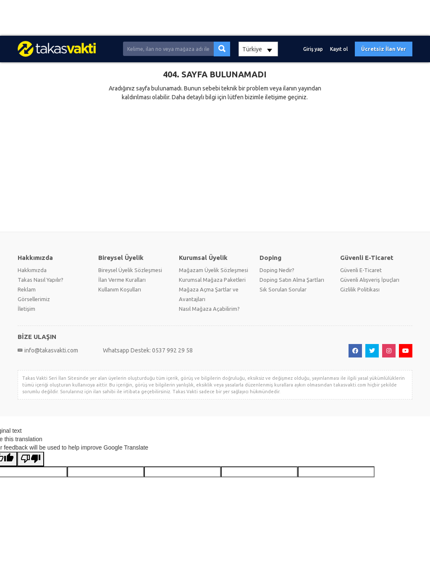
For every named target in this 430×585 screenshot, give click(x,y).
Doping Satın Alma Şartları (292, 280)
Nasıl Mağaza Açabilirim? (209, 309)
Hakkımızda (32, 270)
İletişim (26, 309)
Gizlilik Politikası (360, 289)
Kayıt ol (339, 49)
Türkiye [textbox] (252, 49)
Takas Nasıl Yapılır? (40, 280)
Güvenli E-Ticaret (361, 270)
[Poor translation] (30, 459)
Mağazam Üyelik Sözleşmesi (213, 270)
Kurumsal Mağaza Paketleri (212, 280)
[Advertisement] (215, 18)
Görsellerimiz (34, 299)
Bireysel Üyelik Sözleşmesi (130, 270)
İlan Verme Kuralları (122, 280)
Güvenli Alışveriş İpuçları (369, 280)
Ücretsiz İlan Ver (383, 49)
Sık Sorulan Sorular (283, 289)
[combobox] (258, 49)
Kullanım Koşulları (119, 289)
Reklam (27, 289)
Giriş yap (313, 49)
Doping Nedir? (277, 270)
